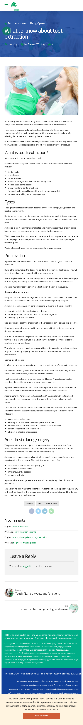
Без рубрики (37, 23)
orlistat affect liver (21, 527)
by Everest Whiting (34, 45)
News (25, 23)
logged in (27, 566)
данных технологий (66, 706)
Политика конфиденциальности (41, 709)
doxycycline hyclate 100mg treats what (30, 537)
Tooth (39, 503)
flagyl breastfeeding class (24, 543)
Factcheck (13, 23)
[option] (41, 90)
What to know (51, 503)
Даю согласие (41, 716)
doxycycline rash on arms (24, 532)
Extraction (29, 503)
